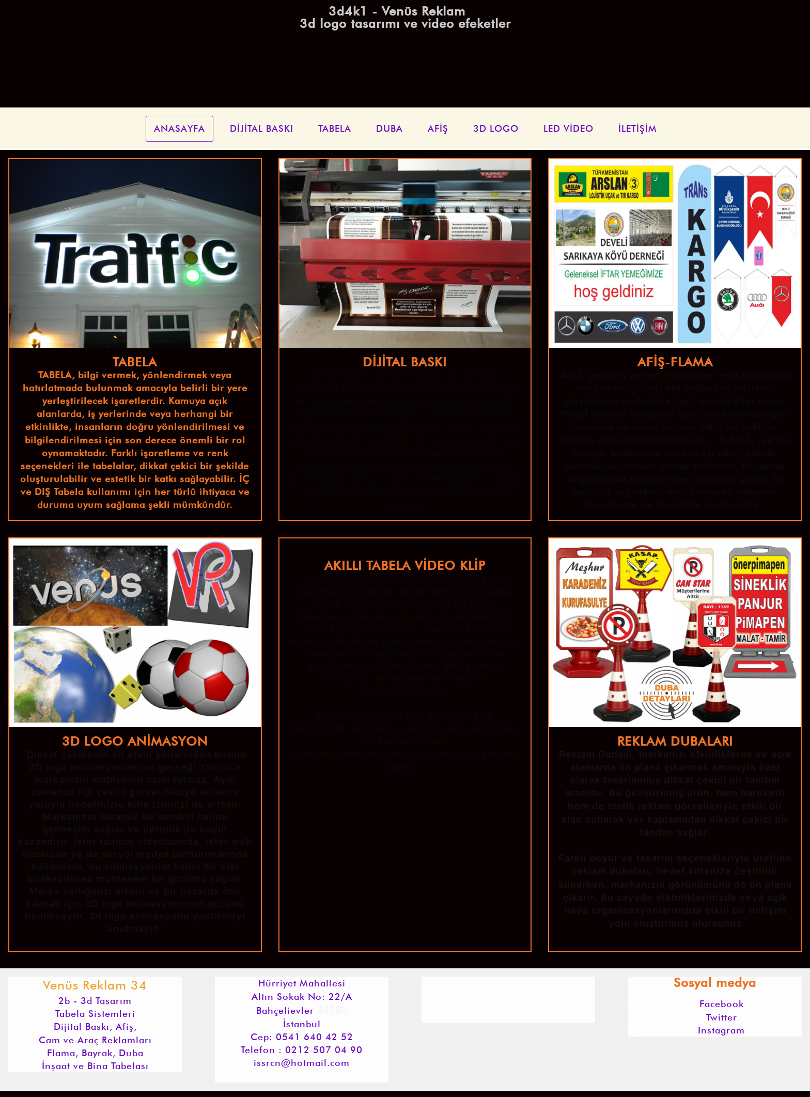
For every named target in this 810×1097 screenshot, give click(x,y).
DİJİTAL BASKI (261, 128)
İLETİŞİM (637, 128)
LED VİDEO (568, 128)
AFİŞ (438, 128)
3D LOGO (496, 128)
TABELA (334, 128)
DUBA (389, 128)
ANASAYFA (179, 128)
